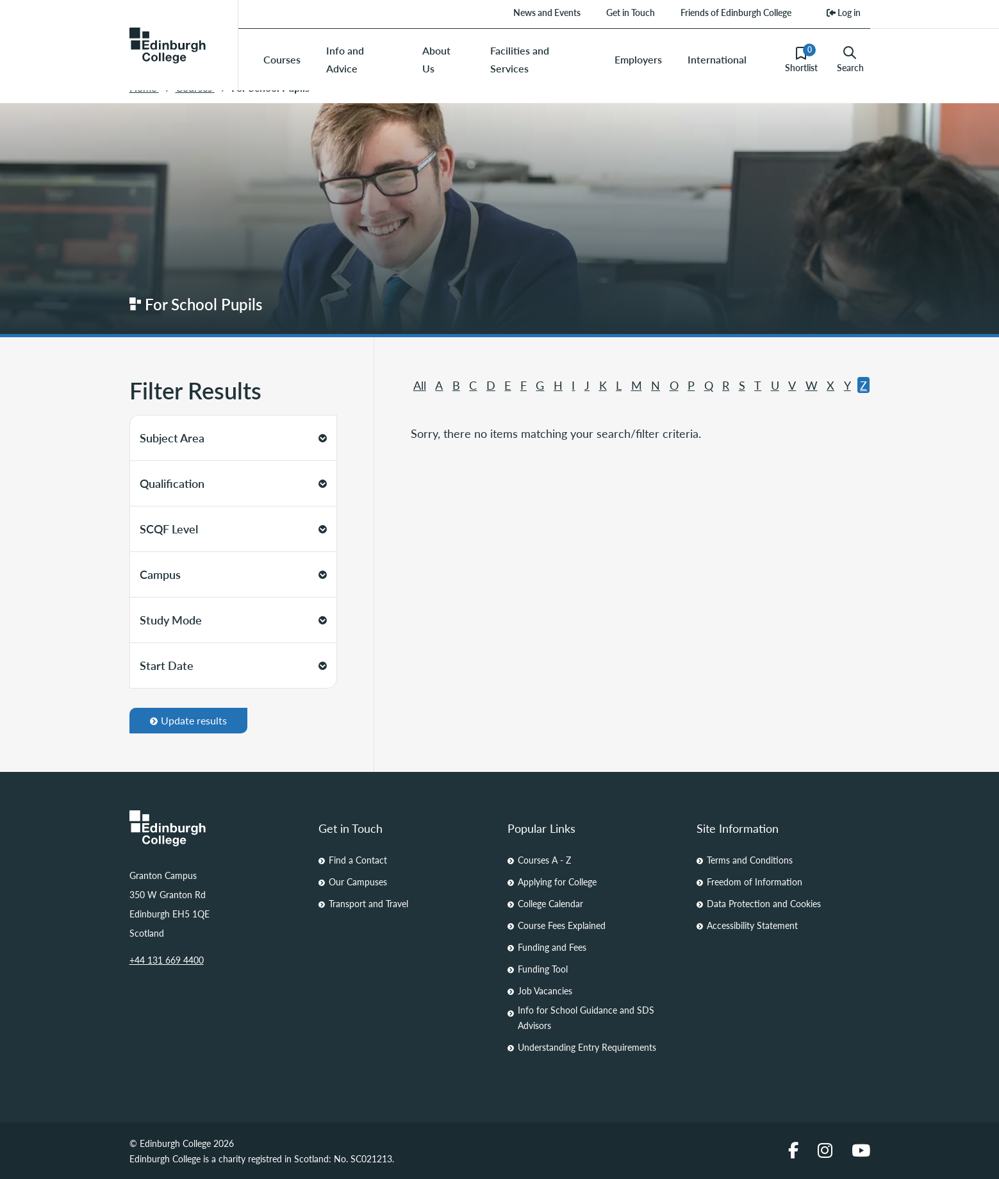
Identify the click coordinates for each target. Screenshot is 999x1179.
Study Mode (233, 620)
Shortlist (801, 59)
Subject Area (233, 438)
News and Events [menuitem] (547, 12)
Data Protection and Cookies (764, 903)
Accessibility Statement (752, 925)
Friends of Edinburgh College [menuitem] (736, 12)
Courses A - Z (544, 859)
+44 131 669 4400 (166, 959)
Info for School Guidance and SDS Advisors (586, 1017)
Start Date (233, 665)
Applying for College (557, 881)
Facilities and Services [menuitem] (519, 59)
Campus (233, 574)
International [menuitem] (717, 59)
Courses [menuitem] (282, 59)
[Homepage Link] (216, 828)
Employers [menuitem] (638, 59)
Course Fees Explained (562, 925)
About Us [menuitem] (436, 59)
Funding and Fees (552, 947)
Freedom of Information (754, 881)
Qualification (233, 483)
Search (850, 59)
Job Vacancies (545, 990)
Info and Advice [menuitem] (345, 59)
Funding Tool (543, 968)
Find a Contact (358, 859)
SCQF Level (233, 529)
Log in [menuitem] (844, 12)
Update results (188, 720)
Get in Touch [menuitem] (630, 12)
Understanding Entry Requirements (587, 1047)
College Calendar (550, 903)
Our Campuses (358, 881)
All (419, 385)
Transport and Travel (368, 903)
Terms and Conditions (750, 859)
